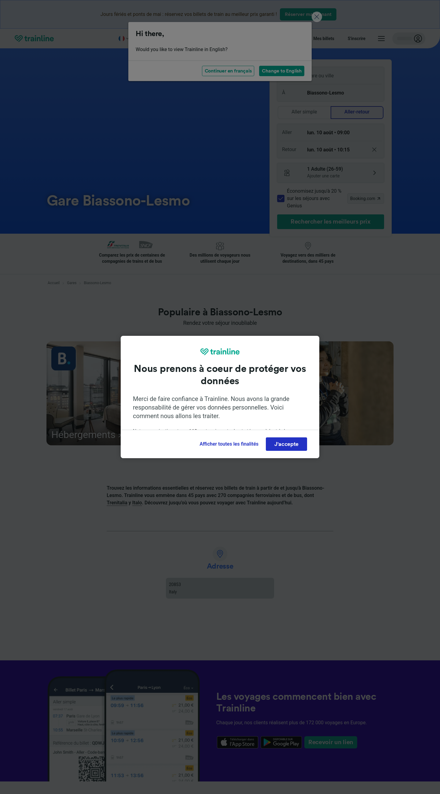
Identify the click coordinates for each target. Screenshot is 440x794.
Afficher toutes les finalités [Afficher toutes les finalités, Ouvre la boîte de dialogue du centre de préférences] (229, 444)
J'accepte (286, 444)
